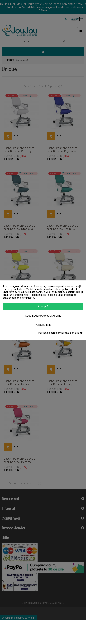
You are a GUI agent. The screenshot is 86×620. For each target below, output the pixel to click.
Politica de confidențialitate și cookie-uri (60, 332)
